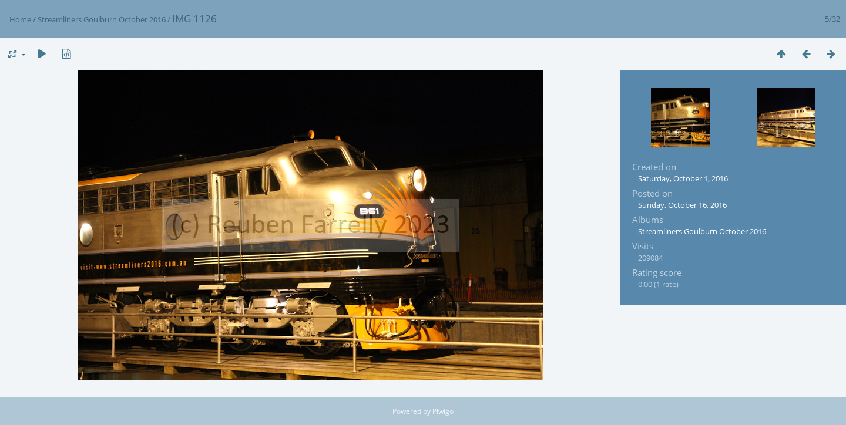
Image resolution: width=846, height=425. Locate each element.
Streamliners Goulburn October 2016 (102, 19)
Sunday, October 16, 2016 (682, 205)
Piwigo (443, 411)
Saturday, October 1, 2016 (683, 178)
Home (20, 19)
